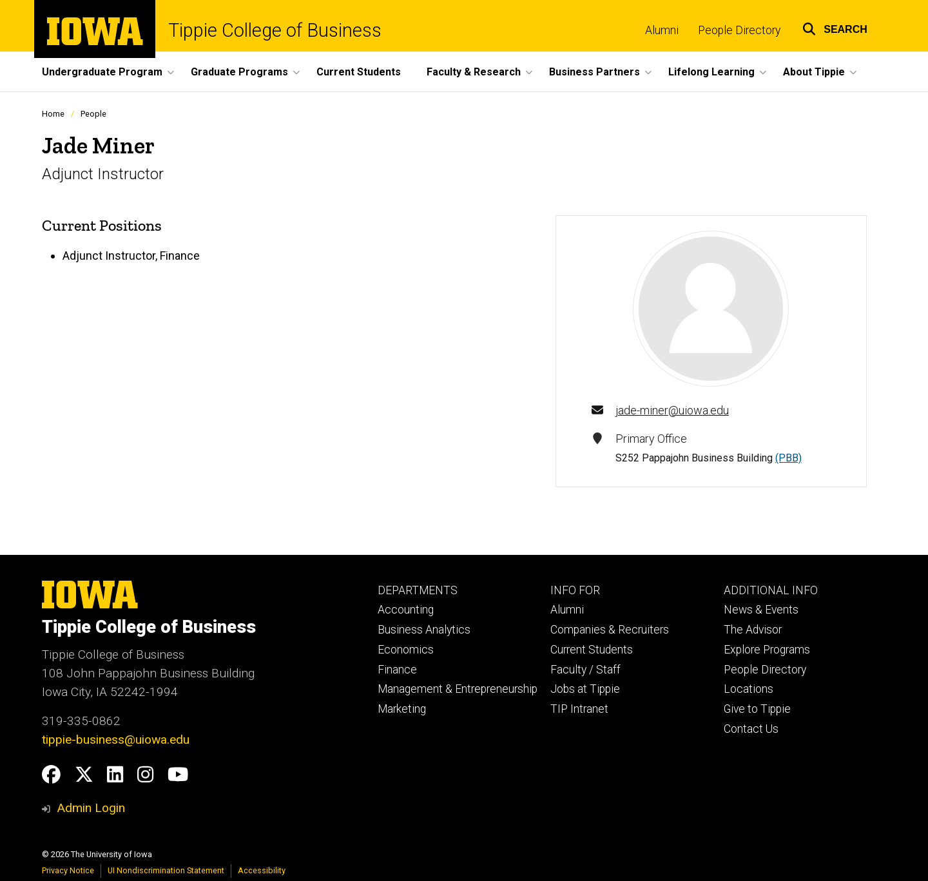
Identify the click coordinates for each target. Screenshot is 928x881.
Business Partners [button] (594, 72)
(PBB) (788, 458)
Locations (748, 689)
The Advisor (753, 629)
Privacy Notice (68, 870)
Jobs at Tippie (585, 689)
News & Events (761, 609)
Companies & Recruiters (609, 629)
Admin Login (91, 807)
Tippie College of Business (275, 30)
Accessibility (261, 870)
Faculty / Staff (585, 669)
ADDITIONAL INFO (771, 590)
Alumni (662, 30)
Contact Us (751, 728)
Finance (397, 669)
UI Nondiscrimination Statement (166, 870)
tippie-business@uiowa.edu (115, 739)
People (93, 114)
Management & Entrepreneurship (457, 689)
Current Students (358, 72)
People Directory (739, 30)
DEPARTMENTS (418, 590)
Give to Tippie (757, 708)
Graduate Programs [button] (239, 72)
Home (53, 114)
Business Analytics (424, 629)
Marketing (402, 708)
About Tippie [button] (814, 72)
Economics (406, 649)
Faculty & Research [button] (474, 72)
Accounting (406, 609)
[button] (835, 27)
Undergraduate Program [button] (102, 72)
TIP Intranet (579, 708)
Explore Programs (767, 649)
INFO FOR (575, 590)
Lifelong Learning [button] (711, 72)
